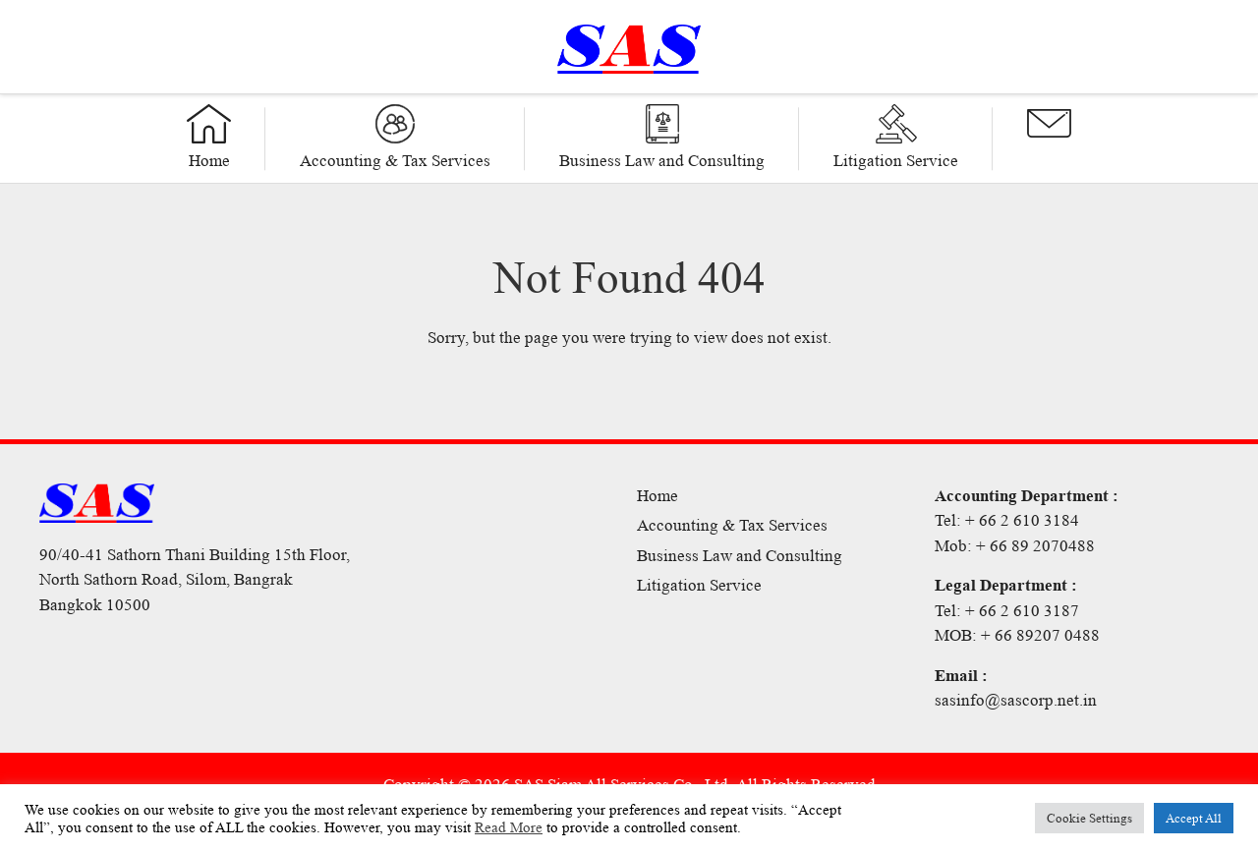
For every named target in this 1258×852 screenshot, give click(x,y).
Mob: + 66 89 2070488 (1015, 546)
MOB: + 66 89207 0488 (1017, 635)
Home (657, 495)
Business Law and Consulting (739, 555)
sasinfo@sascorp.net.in (1016, 700)
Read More (509, 827)
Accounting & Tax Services (732, 525)
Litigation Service (699, 585)
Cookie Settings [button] (1089, 818)
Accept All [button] (1194, 818)
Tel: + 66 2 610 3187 (1007, 610)
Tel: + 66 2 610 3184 (1007, 520)
